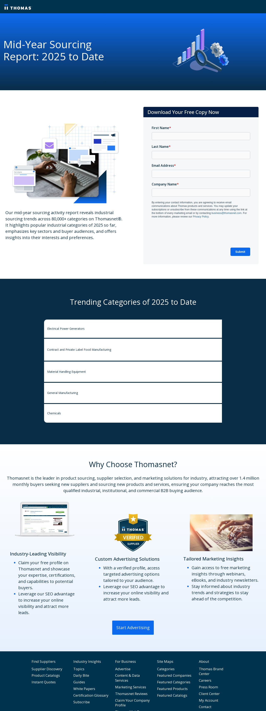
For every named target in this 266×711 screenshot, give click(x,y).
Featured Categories (173, 682)
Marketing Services (130, 687)
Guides (79, 682)
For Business (125, 661)
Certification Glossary (90, 695)
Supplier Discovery (47, 669)
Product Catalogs (46, 675)
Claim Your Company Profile (132, 703)
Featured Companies (174, 675)
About (204, 661)
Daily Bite (81, 675)
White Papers (84, 688)
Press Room (208, 687)
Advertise (123, 669)
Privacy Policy (200, 216)
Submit (240, 251)
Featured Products (172, 688)
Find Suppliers (43, 661)
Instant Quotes (44, 682)
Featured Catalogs (172, 695)
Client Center (209, 693)
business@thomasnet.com (227, 213)
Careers (205, 680)
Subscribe (81, 702)
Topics (78, 669)
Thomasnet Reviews (131, 693)
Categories (166, 669)
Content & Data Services (127, 678)
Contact (205, 706)
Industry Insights (87, 661)
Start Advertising (133, 627)
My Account (208, 700)
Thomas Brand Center (211, 671)
